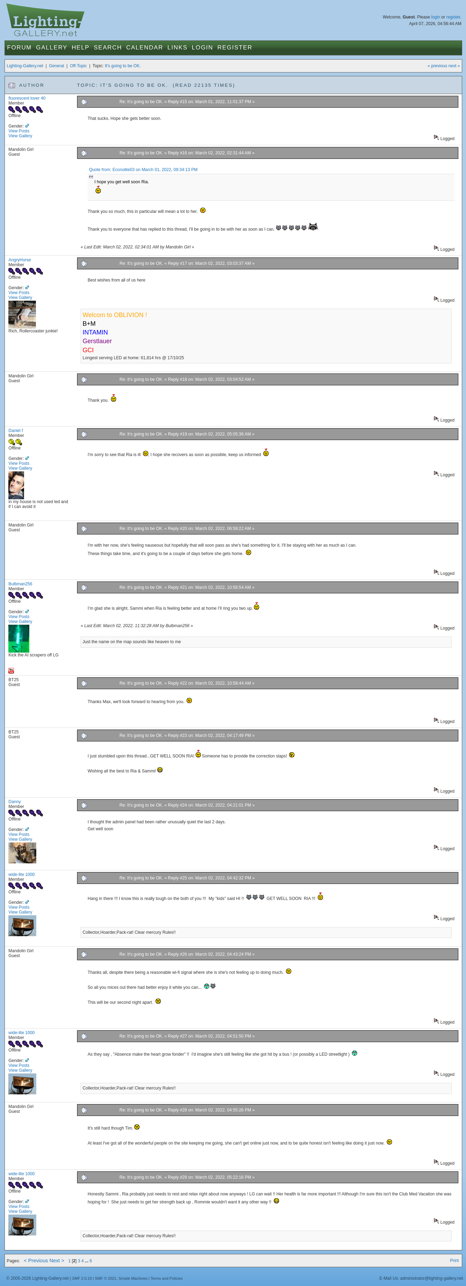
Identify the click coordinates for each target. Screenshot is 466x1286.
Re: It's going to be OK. (141, 101)
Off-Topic (78, 65)
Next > (57, 1260)
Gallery (51, 47)
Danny (14, 801)
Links (177, 47)
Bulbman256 (20, 584)
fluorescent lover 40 (26, 98)
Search (108, 47)
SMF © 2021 (105, 1278)
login (435, 17)
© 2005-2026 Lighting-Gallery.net (37, 1278)
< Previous (36, 1260)
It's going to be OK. (123, 65)
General (56, 65)
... (87, 1260)
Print (454, 1260)
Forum (19, 47)
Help (80, 47)
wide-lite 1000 (21, 874)
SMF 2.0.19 (82, 1278)
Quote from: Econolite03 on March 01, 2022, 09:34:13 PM (143, 169)
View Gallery (20, 135)
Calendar (144, 47)
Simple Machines (133, 1278)
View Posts (18, 131)
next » (454, 65)
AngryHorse (19, 259)
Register (235, 47)
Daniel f (15, 430)
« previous (437, 65)
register (453, 17)
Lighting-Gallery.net (25, 65)
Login (202, 47)
